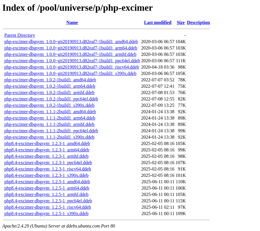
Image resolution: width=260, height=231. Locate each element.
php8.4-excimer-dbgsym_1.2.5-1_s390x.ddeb (46, 213)
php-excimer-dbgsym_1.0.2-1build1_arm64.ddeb (49, 86)
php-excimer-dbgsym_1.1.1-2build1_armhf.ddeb (49, 124)
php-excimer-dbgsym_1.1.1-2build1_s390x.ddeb (49, 137)
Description (198, 22)
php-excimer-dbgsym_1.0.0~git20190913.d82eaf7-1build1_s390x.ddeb (70, 73)
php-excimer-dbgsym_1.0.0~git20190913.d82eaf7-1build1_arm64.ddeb (70, 47)
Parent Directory (19, 35)
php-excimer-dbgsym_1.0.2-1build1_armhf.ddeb (49, 92)
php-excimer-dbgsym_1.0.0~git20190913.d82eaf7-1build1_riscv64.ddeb (71, 67)
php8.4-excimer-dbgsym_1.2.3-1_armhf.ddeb (46, 156)
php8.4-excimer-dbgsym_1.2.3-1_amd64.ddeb (47, 143)
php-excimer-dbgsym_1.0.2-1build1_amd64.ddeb (50, 79)
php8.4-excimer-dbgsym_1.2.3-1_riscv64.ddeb (47, 168)
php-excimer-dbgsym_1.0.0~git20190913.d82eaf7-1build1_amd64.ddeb (71, 41)
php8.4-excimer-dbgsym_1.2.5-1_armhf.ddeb (46, 194)
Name (72, 22)
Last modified (158, 22)
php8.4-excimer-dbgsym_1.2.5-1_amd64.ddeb (47, 181)
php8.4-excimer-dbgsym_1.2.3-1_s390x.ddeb (46, 175)
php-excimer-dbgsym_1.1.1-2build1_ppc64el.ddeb (51, 130)
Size (181, 22)
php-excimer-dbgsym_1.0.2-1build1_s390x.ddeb (49, 105)
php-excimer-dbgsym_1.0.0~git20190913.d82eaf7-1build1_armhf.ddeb (70, 54)
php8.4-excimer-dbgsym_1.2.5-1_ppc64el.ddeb (48, 200)
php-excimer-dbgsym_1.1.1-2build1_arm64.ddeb (49, 118)
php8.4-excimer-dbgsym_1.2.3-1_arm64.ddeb (46, 149)
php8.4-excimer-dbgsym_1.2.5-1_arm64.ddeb (46, 188)
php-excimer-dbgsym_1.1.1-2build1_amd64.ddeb (50, 111)
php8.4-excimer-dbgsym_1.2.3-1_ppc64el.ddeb (48, 162)
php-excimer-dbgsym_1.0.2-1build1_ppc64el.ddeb (51, 98)
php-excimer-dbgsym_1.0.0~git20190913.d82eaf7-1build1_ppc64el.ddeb (72, 60)
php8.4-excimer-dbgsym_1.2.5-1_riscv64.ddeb (47, 207)
